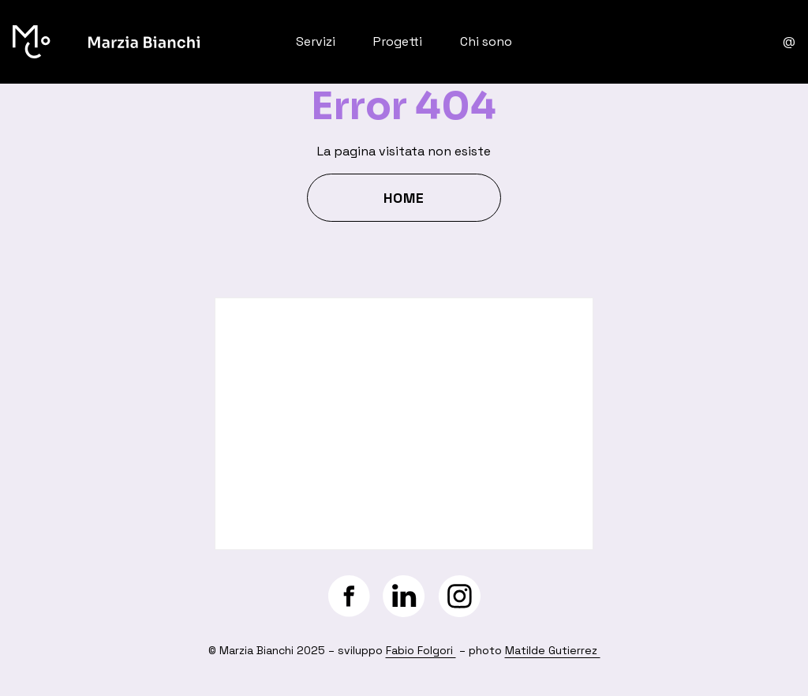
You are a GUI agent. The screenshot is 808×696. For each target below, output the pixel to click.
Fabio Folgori (421, 650)
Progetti (397, 41)
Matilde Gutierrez (552, 650)
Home (404, 198)
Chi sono (486, 41)
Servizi (315, 41)
